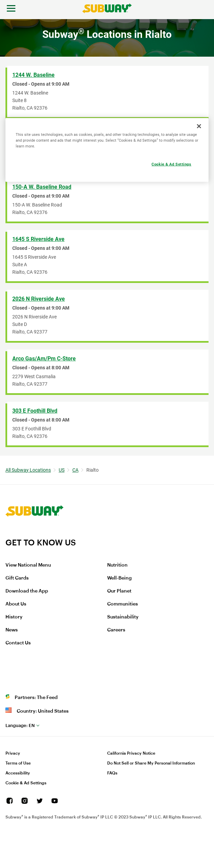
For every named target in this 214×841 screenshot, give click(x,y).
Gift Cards (17, 578)
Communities (122, 604)
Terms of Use (18, 763)
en (20, 725)
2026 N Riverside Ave (38, 299)
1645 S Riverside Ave (38, 239)
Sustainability (123, 617)
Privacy (12, 753)
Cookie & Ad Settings (25, 783)
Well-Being (119, 578)
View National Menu (28, 565)
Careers (116, 630)
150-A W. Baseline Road (41, 187)
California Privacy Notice (131, 753)
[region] (107, 150)
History (14, 617)
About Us (15, 604)
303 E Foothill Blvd (34, 411)
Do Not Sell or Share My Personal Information (151, 763)
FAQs (112, 773)
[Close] (198, 125)
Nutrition (117, 565)
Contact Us (18, 643)
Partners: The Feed (36, 697)
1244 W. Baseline (33, 75)
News (11, 630)
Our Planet (119, 591)
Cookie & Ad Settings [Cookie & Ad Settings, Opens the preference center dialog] (171, 163)
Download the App (26, 591)
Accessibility (17, 773)
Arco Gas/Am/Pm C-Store (44, 358)
